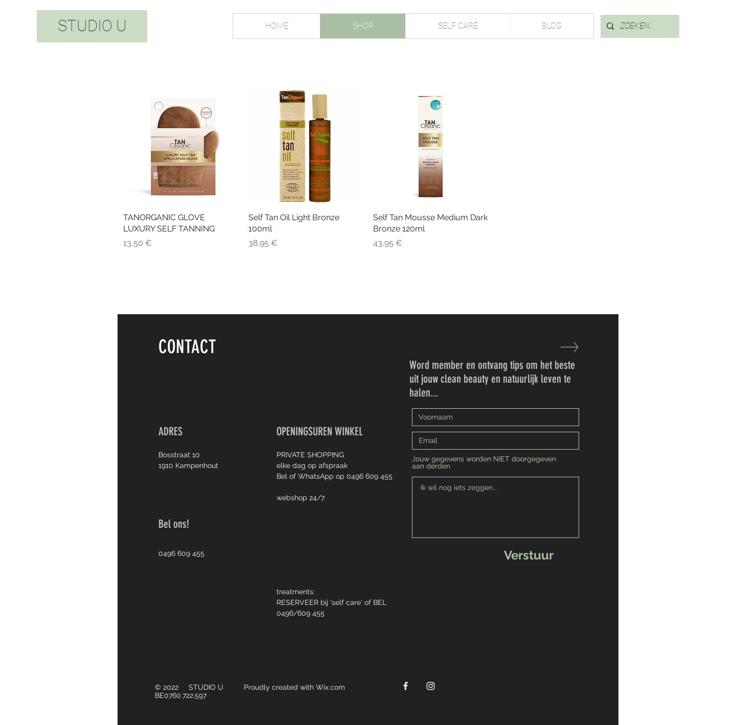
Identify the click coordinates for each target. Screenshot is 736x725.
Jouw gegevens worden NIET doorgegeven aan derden (484, 462)
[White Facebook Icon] (405, 686)
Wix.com (330, 687)
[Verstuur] (528, 555)
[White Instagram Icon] (430, 686)
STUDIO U (92, 25)
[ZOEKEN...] (639, 26)
